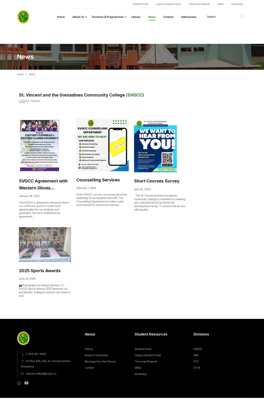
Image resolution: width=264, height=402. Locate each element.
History (89, 356)
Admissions (188, 17)
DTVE (197, 374)
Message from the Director (100, 368)
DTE (196, 368)
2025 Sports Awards (40, 252)
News (151, 17)
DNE (196, 362)
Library (135, 17)
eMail (221, 4)
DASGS (198, 356)
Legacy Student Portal (168, 4)
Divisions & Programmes (108, 17)
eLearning (237, 4)
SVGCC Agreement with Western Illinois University (43, 166)
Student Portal (140, 4)
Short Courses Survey (157, 162)
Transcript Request (199, 4)
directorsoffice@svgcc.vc (39, 380)
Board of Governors (96, 362)
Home (61, 17)
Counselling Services (98, 161)
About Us (78, 17)
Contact (168, 17)
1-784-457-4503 (33, 361)
